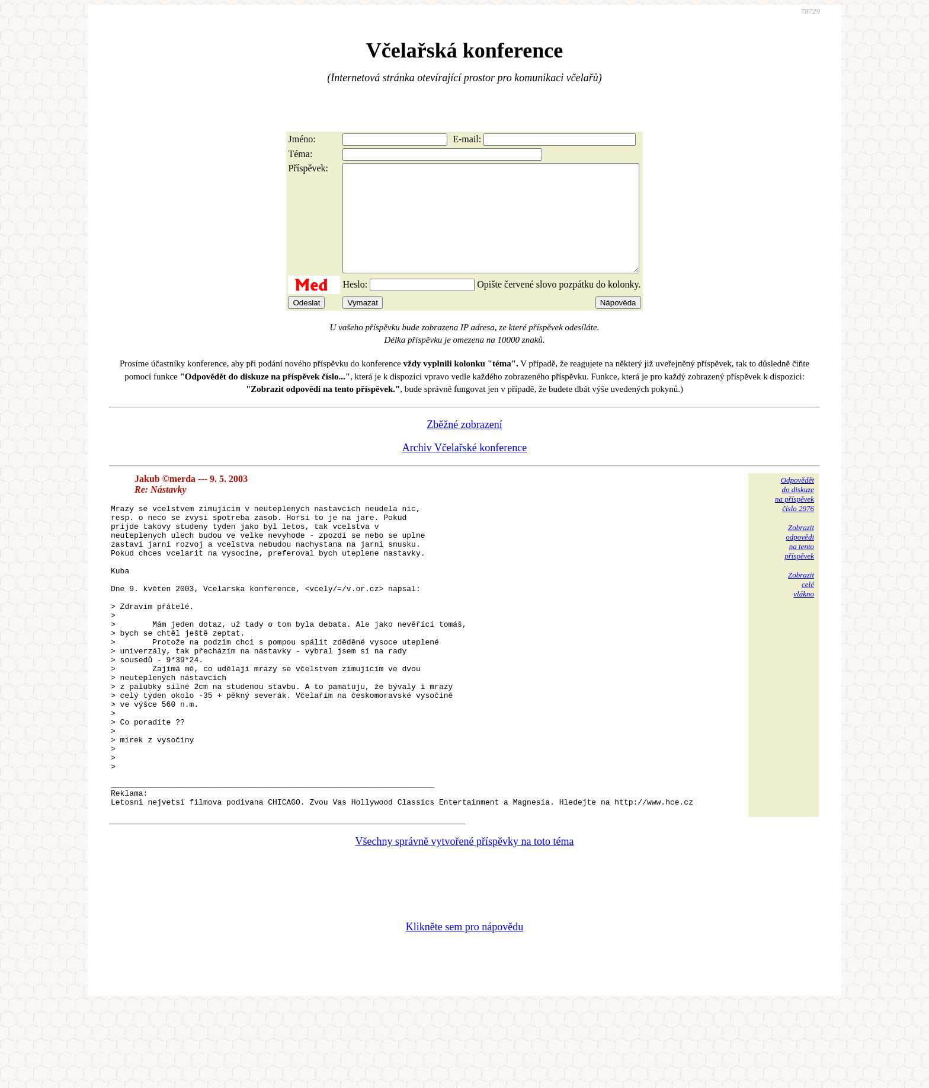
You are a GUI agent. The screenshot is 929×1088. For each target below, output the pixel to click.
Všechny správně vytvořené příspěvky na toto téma (464, 923)
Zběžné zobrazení (464, 446)
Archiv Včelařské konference (464, 469)
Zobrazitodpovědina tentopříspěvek (799, 563)
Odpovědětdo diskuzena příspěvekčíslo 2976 (794, 515)
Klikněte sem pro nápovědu (464, 1008)
